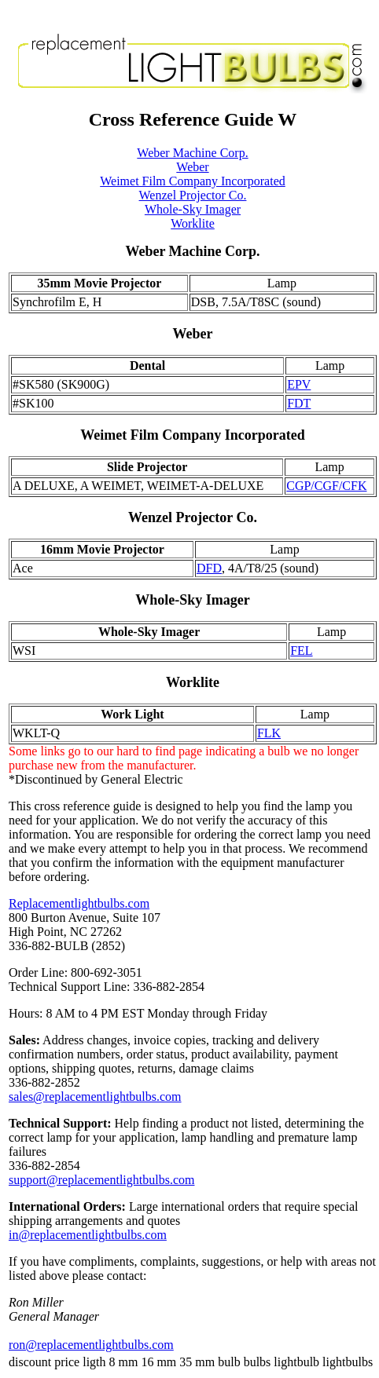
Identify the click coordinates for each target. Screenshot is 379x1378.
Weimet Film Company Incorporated (192, 181)
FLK (269, 733)
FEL (301, 650)
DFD (209, 568)
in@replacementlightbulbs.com (88, 1234)
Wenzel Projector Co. (193, 195)
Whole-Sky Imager (193, 209)
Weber (192, 167)
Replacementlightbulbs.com (79, 903)
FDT (299, 403)
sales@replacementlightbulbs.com (95, 1096)
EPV (299, 384)
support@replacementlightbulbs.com (101, 1179)
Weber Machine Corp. (192, 152)
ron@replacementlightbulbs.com (91, 1344)
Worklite (193, 223)
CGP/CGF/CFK (326, 485)
